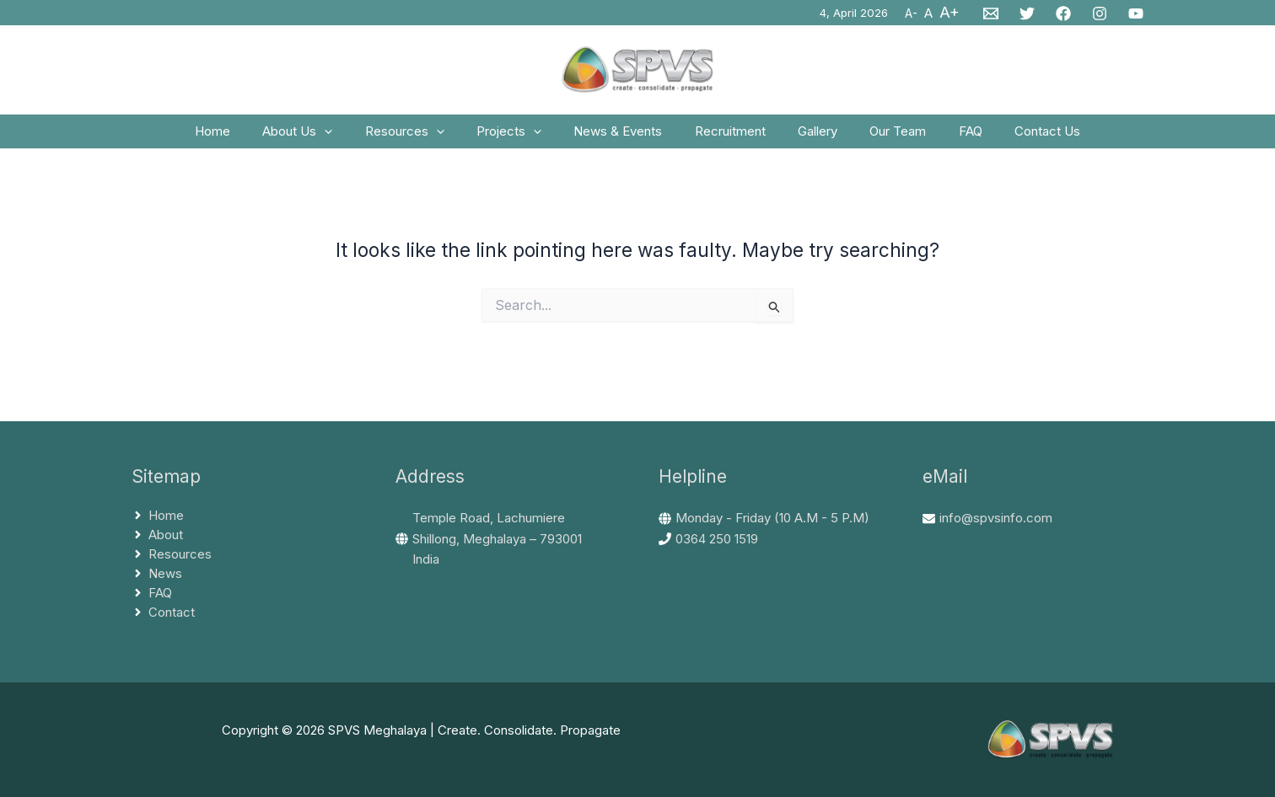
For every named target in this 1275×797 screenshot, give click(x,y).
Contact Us (1016, 137)
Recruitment (726, 137)
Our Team (881, 137)
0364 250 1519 (716, 539)
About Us (323, 137)
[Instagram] (1099, 13)
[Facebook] (1063, 13)
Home (244, 137)
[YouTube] (1135, 13)
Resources (422, 137)
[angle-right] (158, 516)
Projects (519, 137)
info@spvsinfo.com (995, 518)
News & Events (622, 137)
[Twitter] (1027, 13)
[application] (350, 137)
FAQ (946, 137)
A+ (949, 12)
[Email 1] (990, 13)
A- (911, 13)
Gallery (807, 137)
